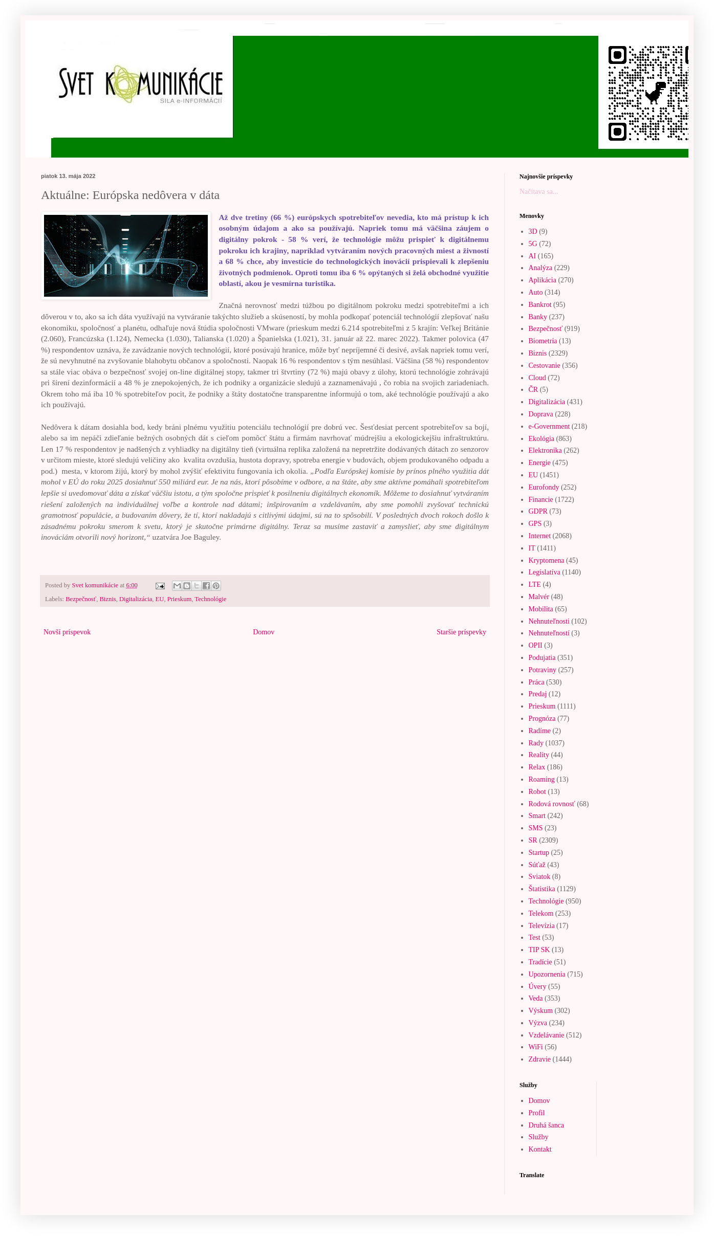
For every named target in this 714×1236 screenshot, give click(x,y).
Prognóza (542, 718)
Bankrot (540, 304)
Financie (541, 499)
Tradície (540, 962)
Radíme (540, 731)
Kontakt (540, 1149)
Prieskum (179, 599)
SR (533, 840)
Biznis (107, 599)
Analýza (541, 268)
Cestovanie (544, 365)
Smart (537, 816)
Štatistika (542, 889)
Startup (539, 852)
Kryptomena (547, 560)
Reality (539, 755)
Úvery (538, 986)
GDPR (538, 511)
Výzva (538, 1023)
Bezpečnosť (81, 599)
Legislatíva (544, 572)
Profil (537, 1113)
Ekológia (542, 439)
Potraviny (542, 670)
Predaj (538, 694)
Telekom (541, 913)
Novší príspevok (67, 632)
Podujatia (542, 657)
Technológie (210, 599)
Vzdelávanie (547, 1035)
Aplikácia (542, 280)
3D (533, 231)
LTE (535, 584)
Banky (538, 317)
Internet (540, 536)
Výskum (541, 1010)
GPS (535, 523)
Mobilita (541, 609)
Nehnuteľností (549, 633)
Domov (263, 632)
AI (532, 256)
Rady (536, 743)
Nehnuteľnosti (549, 621)
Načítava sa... (539, 191)
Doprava (541, 414)
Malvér (539, 597)
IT (532, 548)
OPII (536, 645)
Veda (536, 998)
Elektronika (545, 450)
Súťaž (537, 865)
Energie (540, 463)
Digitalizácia (135, 599)
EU (160, 599)
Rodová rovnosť (552, 804)
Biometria (543, 341)
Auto (536, 292)
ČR (533, 389)
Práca (537, 682)
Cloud (537, 378)
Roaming (542, 779)
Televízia (542, 926)
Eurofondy (544, 487)
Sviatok (540, 876)
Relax (537, 767)
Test (534, 937)
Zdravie (540, 1059)
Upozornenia (547, 974)
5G (533, 244)
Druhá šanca (547, 1125)
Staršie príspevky (461, 632)
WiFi (536, 1047)
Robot (537, 792)
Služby (539, 1137)
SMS (536, 828)
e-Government (549, 426)
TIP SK (539, 950)
